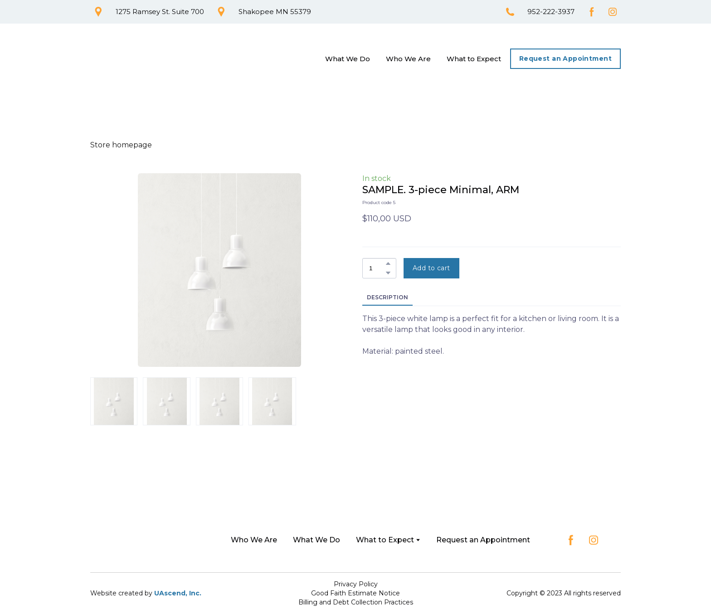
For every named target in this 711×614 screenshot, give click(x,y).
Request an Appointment (483, 540)
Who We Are (408, 58)
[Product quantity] (377, 268)
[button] (98, 12)
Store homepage (121, 145)
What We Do (347, 58)
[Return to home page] (133, 59)
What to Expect (474, 58)
